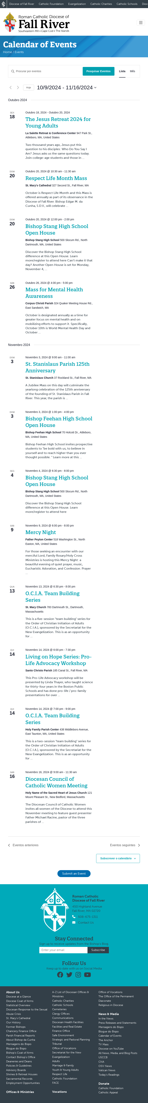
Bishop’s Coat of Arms (19, 1052)
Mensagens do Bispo (18, 1044)
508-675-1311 (88, 917)
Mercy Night (40, 532)
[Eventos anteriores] (10, 87)
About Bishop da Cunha (20, 1039)
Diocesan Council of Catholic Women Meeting (56, 782)
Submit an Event (74, 873)
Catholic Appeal (108, 1092)
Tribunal (57, 1044)
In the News (105, 1018)
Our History (13, 1022)
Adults (56, 1061)
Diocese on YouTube (111, 1048)
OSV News (105, 1066)
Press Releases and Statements (117, 1022)
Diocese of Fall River (21, 4)
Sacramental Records (19, 1078)
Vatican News (106, 1070)
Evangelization (77, 4)
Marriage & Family (63, 1065)
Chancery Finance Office (21, 1031)
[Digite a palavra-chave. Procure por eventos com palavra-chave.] (45, 71)
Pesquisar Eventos (99, 71)
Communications (62, 1018)
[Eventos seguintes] (18, 87)
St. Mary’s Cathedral (18, 1018)
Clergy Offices (61, 1013)
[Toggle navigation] (141, 23)
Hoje (28, 87)
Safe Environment (63, 1035)
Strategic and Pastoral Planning (71, 1039)
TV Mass (103, 1044)
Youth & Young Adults (65, 1070)
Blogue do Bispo (16, 1048)
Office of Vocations (64, 1048)
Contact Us (86, 922)
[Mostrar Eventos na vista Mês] (132, 71)
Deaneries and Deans (19, 1061)
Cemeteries (59, 1009)
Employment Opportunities (23, 1083)
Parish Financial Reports (20, 1035)
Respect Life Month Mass (56, 178)
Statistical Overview (18, 1005)
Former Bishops (15, 1027)
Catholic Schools (127, 4)
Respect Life (59, 1074)
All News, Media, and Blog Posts (117, 1053)
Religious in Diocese (110, 1005)
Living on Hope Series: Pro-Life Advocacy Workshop (58, 660)
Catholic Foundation (51, 4)
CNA (101, 1061)
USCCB (103, 1057)
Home (7, 52)
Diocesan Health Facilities (67, 1022)
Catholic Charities (101, 4)
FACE (55, 1082)
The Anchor (105, 1040)
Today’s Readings (108, 1074)
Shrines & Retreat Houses (21, 1074)
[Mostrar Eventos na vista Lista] (122, 71)
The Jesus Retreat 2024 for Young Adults (58, 122)
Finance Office (61, 1031)
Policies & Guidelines (18, 1065)
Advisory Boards (16, 1070)
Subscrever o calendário (116, 858)
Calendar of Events (109, 1035)
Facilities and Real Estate (67, 1026)
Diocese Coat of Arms (19, 1001)
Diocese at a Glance (18, 996)
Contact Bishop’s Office (20, 1057)
